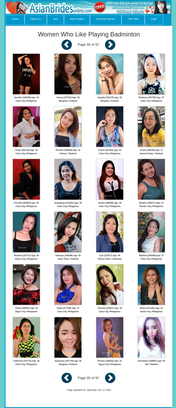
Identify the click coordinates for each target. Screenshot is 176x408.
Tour (55, 19)
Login (154, 19)
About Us (36, 19)
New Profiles (77, 19)
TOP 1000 (133, 19)
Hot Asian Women (105, 19)
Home (15, 19)
